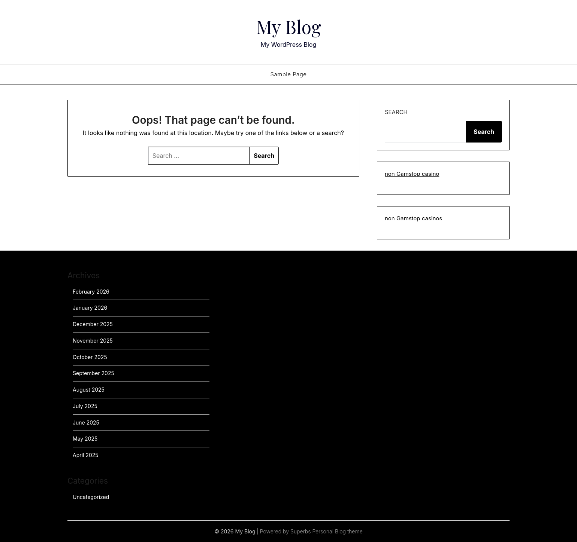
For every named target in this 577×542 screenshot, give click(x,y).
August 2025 (89, 389)
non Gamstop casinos (413, 218)
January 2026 (90, 307)
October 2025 (90, 357)
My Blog (288, 27)
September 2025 (93, 373)
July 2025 (85, 406)
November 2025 (93, 340)
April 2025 (86, 455)
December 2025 (93, 324)
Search (396, 112)
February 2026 (91, 291)
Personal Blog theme (337, 531)
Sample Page (288, 74)
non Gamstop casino (412, 173)
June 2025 (86, 422)
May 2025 (85, 438)
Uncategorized (91, 497)
